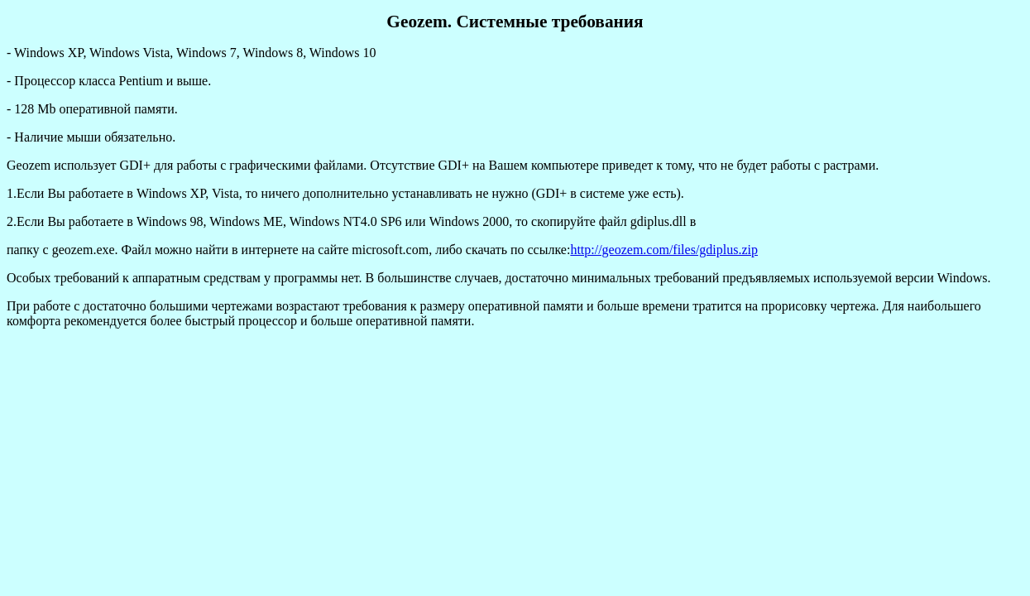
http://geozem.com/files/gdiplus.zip (664, 250)
